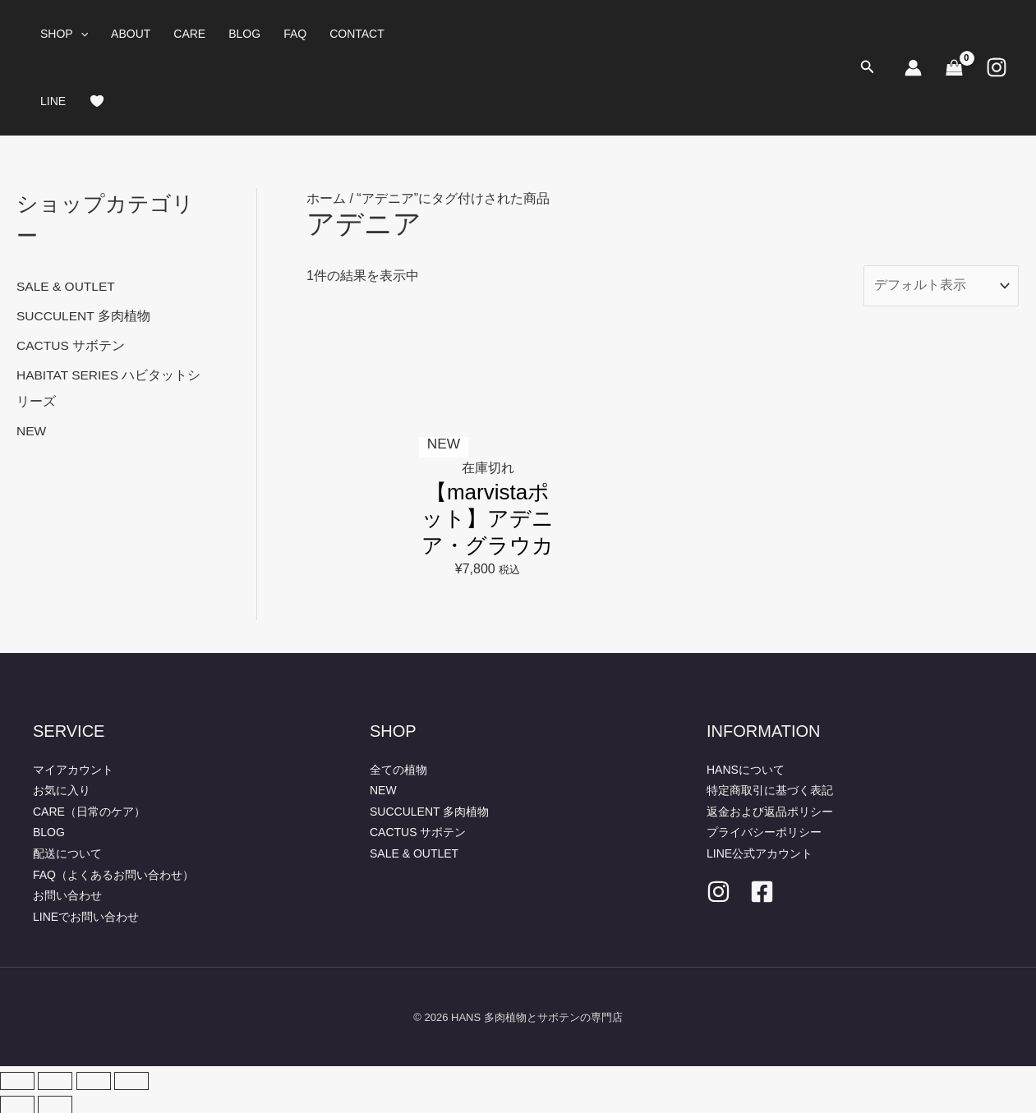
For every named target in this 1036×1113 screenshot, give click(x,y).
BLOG (244, 33)
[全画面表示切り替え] (55, 1080)
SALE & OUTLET (67, 286)
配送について (67, 852)
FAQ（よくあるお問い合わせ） (113, 874)
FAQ (294, 33)
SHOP (64, 33)
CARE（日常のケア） (89, 810)
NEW (31, 431)
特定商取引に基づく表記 (770, 789)
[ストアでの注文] (941, 286)
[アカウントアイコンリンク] (913, 67)
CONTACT (356, 33)
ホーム (326, 198)
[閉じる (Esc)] (131, 1080)
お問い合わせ (67, 894)
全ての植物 (398, 768)
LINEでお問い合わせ (86, 915)
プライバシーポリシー (764, 831)
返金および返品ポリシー (770, 810)
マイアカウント (73, 768)
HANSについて (746, 768)
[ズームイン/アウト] (17, 1080)
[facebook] (762, 891)
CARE (189, 33)
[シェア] (93, 1080)
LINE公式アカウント (760, 852)
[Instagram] (996, 67)
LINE (53, 101)
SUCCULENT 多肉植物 (84, 316)
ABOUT (130, 33)
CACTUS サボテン (71, 345)
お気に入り (61, 789)
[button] (80, 33)
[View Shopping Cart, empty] (953, 67)
